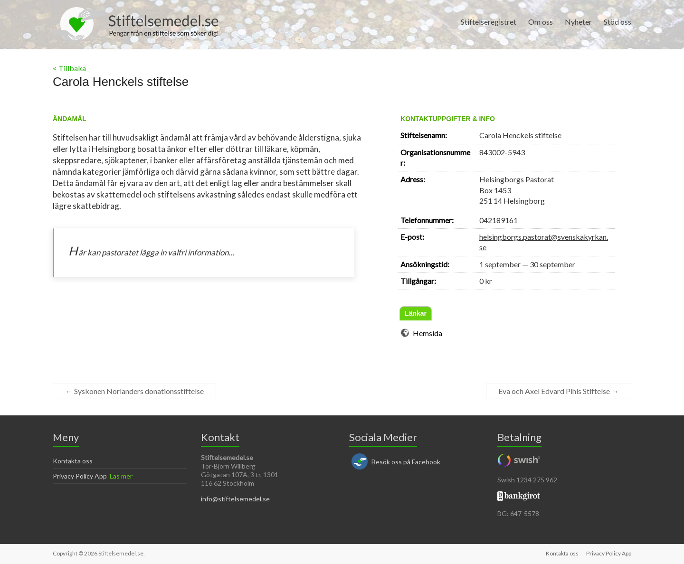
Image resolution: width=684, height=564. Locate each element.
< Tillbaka (69, 68)
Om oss (540, 21)
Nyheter (578, 21)
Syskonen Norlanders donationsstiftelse (134, 390)
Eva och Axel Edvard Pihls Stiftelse (558, 390)
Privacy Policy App (80, 476)
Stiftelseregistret (488, 21)
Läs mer (121, 476)
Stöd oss (617, 21)
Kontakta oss (73, 461)
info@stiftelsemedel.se (235, 499)
